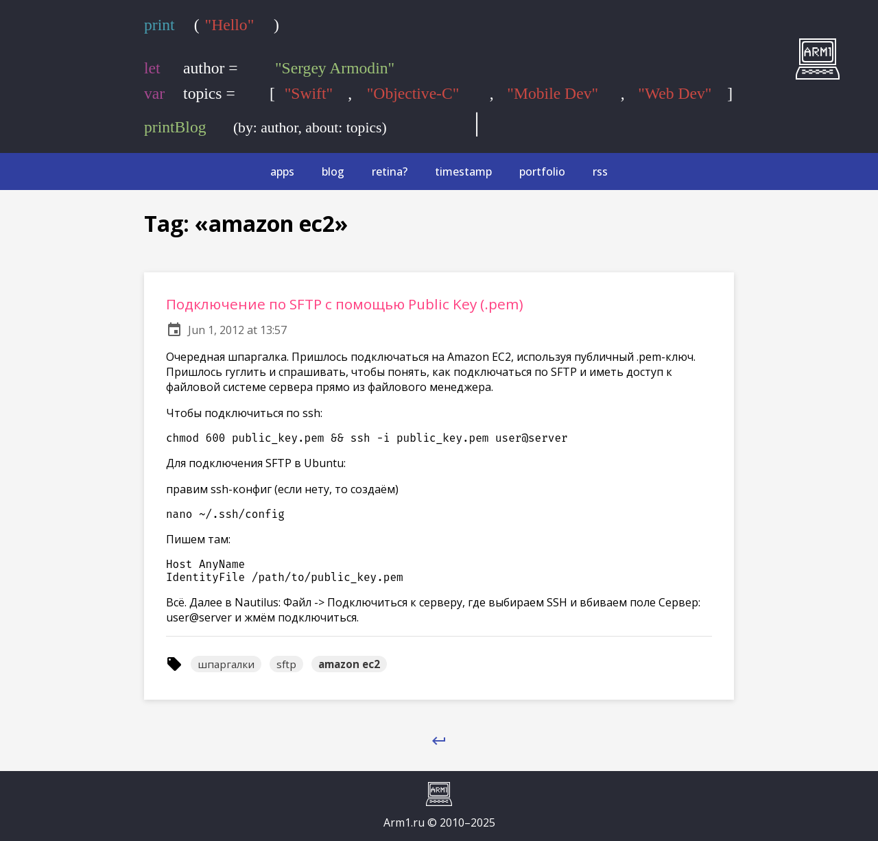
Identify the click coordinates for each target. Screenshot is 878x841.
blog (333, 171)
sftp (286, 664)
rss (600, 171)
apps (282, 171)
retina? (389, 171)
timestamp (463, 171)
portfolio (542, 171)
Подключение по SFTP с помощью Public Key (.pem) (344, 303)
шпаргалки (226, 664)
